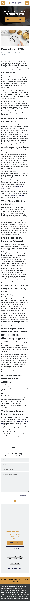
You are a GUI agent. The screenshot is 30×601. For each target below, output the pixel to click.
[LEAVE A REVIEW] (15, 568)
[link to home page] (15, 3)
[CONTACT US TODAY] (15, 19)
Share (26, 53)
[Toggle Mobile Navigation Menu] (27, 3)
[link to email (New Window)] (15, 501)
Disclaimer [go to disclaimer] (15, 581)
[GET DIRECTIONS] (15, 548)
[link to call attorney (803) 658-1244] (3, 3)
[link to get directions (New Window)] (15, 536)
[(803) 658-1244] (15, 543)
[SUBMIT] (23, 496)
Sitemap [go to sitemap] (25, 579)
